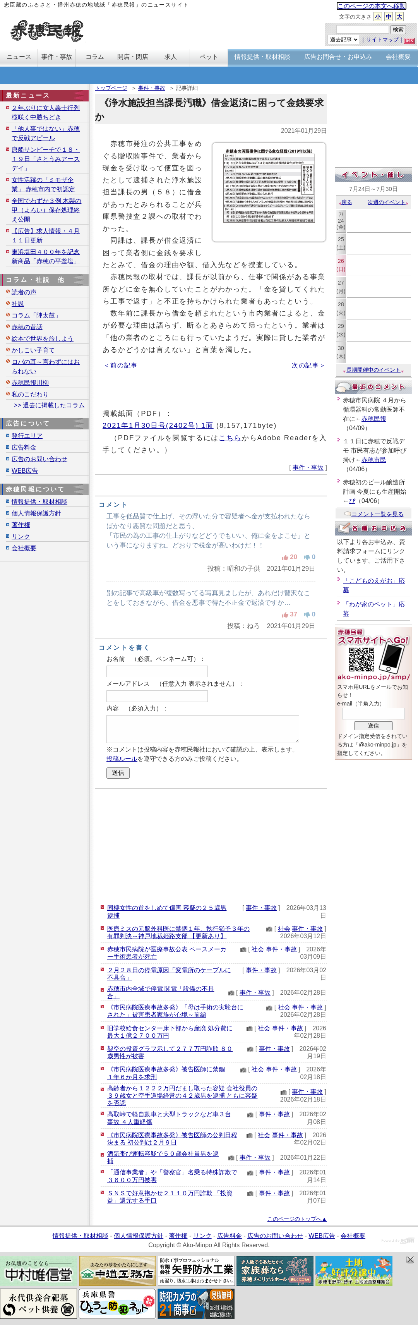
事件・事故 (151, 88)
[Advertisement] (211, 845)
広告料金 (24, 447)
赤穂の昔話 (27, 327)
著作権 (21, 525)
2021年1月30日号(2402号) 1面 (158, 425)
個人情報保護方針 (36, 513)
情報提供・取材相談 (39, 501)
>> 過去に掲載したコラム (49, 405)
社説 (18, 303)
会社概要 (24, 548)
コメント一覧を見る (374, 514)
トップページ (111, 88)
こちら (230, 438)
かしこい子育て (33, 350)
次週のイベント (388, 202)
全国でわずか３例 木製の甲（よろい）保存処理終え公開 (46, 210)
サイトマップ (382, 39)
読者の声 (24, 292)
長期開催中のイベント (373, 370)
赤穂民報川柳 (30, 382)
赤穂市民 (373, 460)
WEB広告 (25, 470)
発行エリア (27, 436)
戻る (345, 202)
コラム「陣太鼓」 (36, 315)
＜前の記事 (120, 365)
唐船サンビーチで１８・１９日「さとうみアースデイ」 (46, 159)
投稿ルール (121, 758)
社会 (284, 928)
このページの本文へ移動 (371, 6)
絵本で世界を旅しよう (43, 338)
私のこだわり (30, 394)
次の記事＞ (309, 365)
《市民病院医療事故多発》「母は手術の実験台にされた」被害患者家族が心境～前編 (175, 1011)
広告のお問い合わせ (39, 459)
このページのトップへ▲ (297, 1219)
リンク (21, 536)
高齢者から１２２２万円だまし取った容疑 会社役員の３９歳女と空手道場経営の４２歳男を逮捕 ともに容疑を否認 (182, 1095)
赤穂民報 (373, 418)
